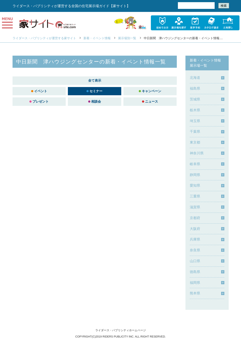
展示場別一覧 (127, 38)
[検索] (196, 6)
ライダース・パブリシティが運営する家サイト (44, 38)
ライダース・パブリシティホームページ (120, 330)
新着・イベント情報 (97, 38)
